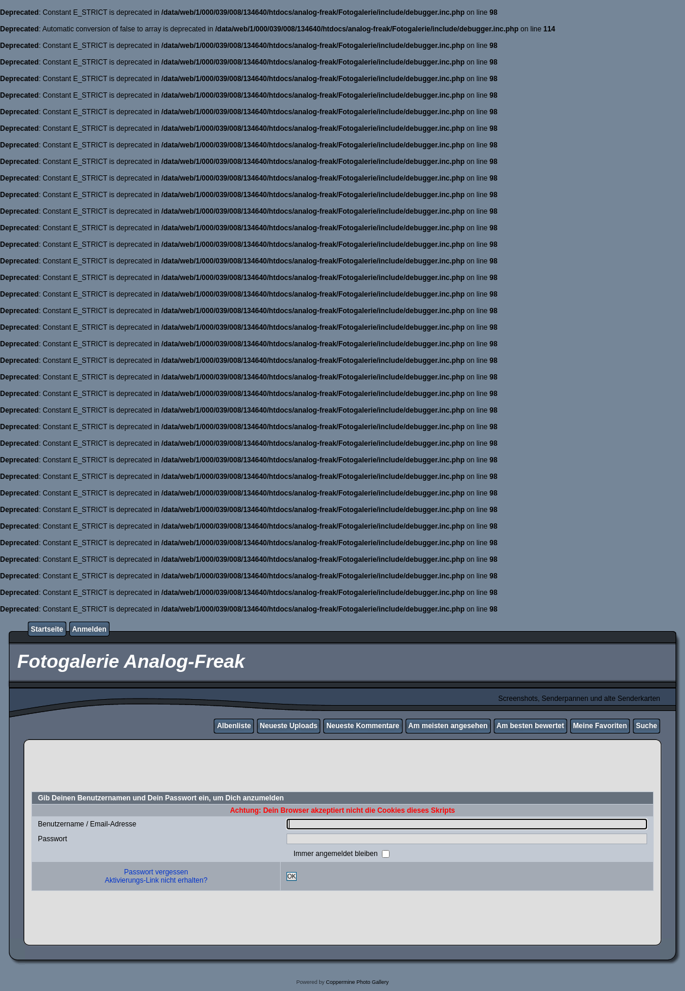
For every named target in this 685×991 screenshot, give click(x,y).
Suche (646, 726)
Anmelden (89, 629)
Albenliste (233, 726)
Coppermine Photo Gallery (357, 982)
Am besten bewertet (530, 726)
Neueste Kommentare (362, 726)
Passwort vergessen (156, 872)
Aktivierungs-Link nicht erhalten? (156, 880)
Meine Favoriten (600, 726)
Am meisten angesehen (448, 726)
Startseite (47, 629)
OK (291, 876)
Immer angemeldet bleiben (337, 854)
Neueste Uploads (288, 726)
